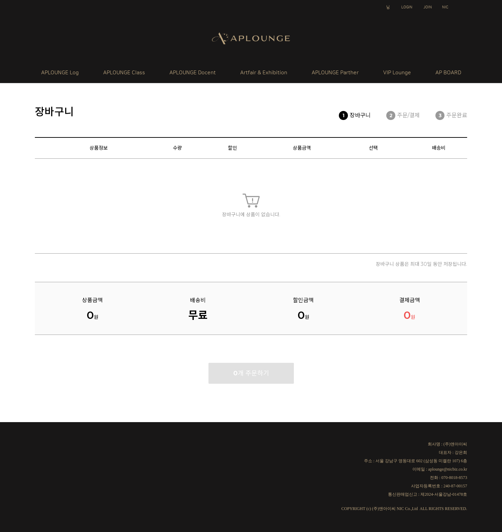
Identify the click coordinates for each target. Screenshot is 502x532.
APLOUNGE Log (60, 73)
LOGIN (406, 7)
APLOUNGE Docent (192, 73)
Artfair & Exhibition (263, 73)
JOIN (428, 7)
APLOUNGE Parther (335, 73)
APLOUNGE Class (124, 73)
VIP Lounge (397, 73)
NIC (445, 7)
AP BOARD (448, 73)
